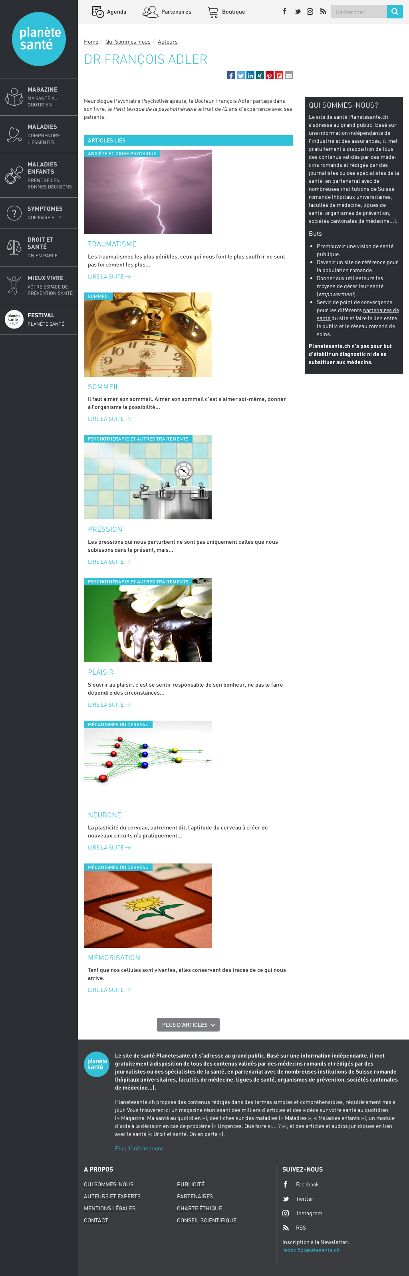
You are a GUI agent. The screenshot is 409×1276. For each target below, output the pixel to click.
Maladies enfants (50, 175)
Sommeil (103, 386)
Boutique (233, 11)
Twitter (298, 1199)
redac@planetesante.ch (311, 1249)
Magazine (50, 97)
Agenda (116, 11)
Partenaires (175, 11)
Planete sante (39, 39)
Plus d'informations (139, 1148)
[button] (231, 75)
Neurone (104, 814)
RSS (294, 1228)
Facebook (300, 1184)
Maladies (50, 134)
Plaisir (101, 671)
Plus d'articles (184, 1024)
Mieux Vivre (50, 285)
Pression (105, 529)
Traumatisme (112, 243)
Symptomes (50, 213)
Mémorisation (114, 957)
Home (91, 41)
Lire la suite (109, 276)
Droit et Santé (50, 247)
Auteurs (168, 41)
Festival (50, 319)
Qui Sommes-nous (128, 41)
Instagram (302, 1213)
